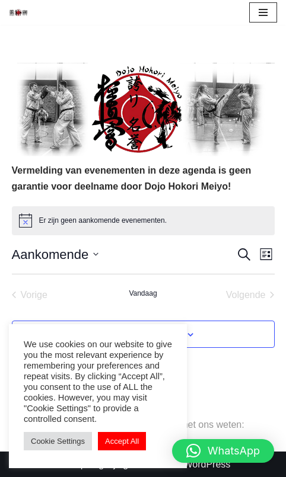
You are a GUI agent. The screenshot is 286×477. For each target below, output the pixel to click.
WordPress (206, 464)
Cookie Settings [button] (58, 441)
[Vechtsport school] (18, 12)
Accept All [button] (122, 441)
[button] (223, 451)
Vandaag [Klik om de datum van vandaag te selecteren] (143, 293)
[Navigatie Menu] (263, 12)
